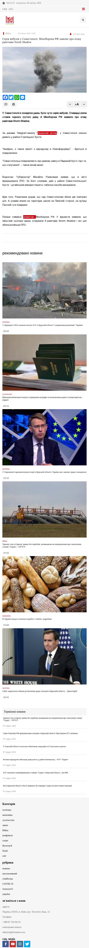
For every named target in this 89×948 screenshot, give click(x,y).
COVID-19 (7, 884)
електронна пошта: (12, 927)
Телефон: (7, 917)
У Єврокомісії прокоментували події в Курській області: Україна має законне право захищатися (44, 472)
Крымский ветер (47, 133)
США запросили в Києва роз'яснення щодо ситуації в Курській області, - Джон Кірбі (39, 691)
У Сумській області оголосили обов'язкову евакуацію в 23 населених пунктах (34, 746)
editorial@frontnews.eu (13, 932)
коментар (29, 216)
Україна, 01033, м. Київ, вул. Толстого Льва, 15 (26, 911)
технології (7, 889)
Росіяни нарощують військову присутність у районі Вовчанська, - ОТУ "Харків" (35, 759)
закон (5, 825)
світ (4, 856)
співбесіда (7, 878)
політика (6, 810)
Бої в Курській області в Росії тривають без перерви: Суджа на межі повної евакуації (37, 786)
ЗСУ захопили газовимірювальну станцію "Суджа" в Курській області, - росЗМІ (35, 773)
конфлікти (7, 835)
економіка (7, 815)
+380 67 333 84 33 (11, 922)
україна (6, 894)
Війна (5, 830)
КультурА (7, 845)
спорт (5, 840)
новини (6, 868)
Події (5, 850)
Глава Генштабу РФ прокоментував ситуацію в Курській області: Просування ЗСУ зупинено (40, 733)
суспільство (8, 820)
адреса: (6, 906)
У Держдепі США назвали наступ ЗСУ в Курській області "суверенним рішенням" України (42, 325)
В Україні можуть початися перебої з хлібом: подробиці (27, 619)
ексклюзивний (9, 873)
